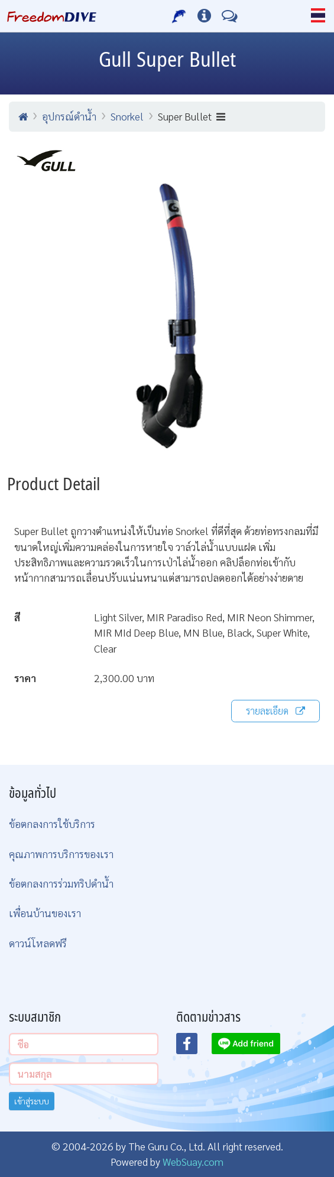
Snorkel (127, 116)
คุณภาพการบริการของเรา (61, 853)
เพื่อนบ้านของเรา (45, 913)
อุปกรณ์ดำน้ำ (69, 116)
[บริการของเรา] (179, 16)
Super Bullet (191, 116)
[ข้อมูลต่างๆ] (204, 16)
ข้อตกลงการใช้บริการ (52, 823)
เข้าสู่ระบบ (31, 1101)
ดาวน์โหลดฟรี (38, 943)
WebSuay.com (193, 1161)
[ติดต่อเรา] (229, 16)
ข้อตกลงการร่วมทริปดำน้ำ (61, 883)
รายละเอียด (275, 711)
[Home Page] (51, 16)
